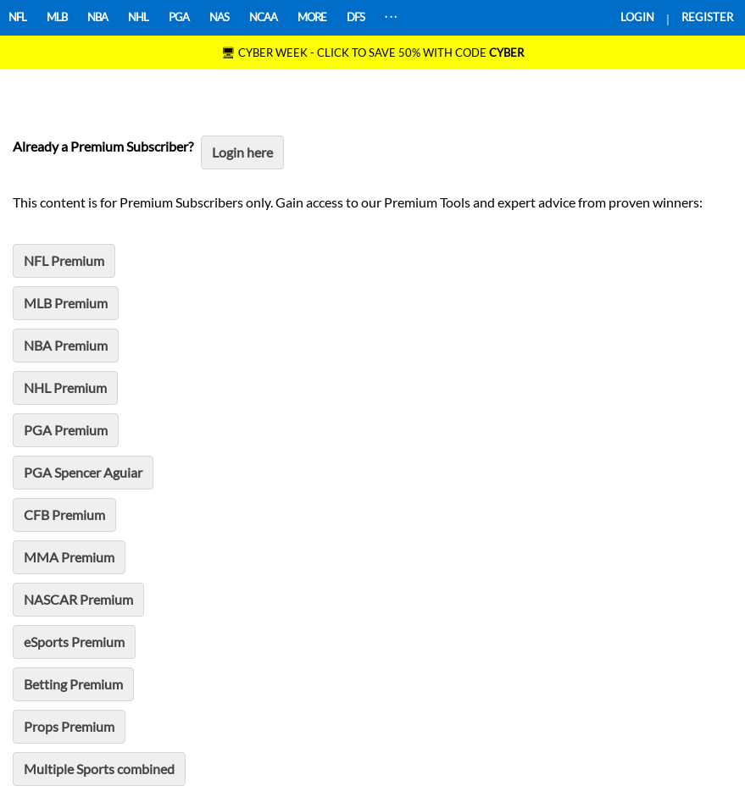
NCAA (263, 17)
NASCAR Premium (78, 599)
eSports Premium (74, 642)
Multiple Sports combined (99, 769)
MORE (311, 17)
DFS (355, 17)
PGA (179, 17)
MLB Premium (66, 303)
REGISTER (707, 17)
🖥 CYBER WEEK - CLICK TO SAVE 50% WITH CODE (372, 52)
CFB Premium (64, 514)
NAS (219, 17)
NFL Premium (64, 260)
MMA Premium (69, 557)
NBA (97, 17)
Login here (242, 152)
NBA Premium (66, 345)
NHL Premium (65, 387)
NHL (138, 17)
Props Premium (69, 726)
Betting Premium (73, 684)
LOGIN (637, 17)
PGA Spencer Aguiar (83, 472)
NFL (17, 17)
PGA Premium (66, 430)
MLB (57, 17)
